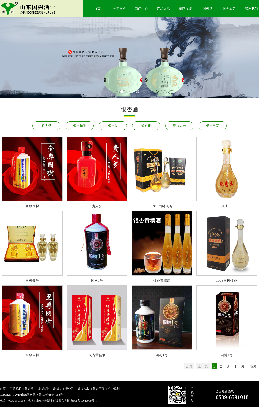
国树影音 (229, 8)
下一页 (239, 366)
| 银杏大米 (81, 388)
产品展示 (163, 8)
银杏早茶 (212, 125)
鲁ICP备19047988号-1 (83, 400)
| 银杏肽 (55, 388)
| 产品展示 (13, 388)
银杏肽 (113, 125)
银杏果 (146, 125)
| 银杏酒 (27, 388)
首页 (97, 8)
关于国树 (119, 8)
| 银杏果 (68, 388)
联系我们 (251, 8)
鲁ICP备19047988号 (51, 394)
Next (16, 61)
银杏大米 (179, 125)
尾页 (253, 366)
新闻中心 (141, 8)
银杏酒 (46, 125)
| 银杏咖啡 (41, 388)
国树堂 (207, 8)
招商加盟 (185, 8)
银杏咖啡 (79, 125)
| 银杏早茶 (97, 388)
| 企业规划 (112, 388)
